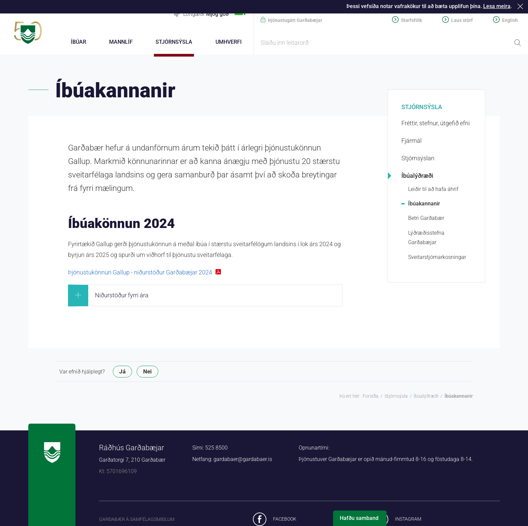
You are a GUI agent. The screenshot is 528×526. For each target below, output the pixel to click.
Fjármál (411, 140)
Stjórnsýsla (421, 106)
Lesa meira (496, 6)
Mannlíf (121, 42)
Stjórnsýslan (417, 158)
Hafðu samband (359, 518)
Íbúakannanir (424, 203)
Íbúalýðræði (417, 175)
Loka (521, 6)
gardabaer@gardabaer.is (242, 459)
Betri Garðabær (426, 218)
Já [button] (122, 371)
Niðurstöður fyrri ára (121, 295)
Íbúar (78, 42)
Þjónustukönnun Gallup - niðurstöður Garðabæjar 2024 (140, 272)
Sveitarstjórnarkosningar (437, 257)
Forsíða (370, 396)
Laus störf (462, 20)
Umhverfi (229, 42)
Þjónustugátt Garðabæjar (295, 20)
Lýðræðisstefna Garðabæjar (426, 237)
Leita (517, 43)
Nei (147, 371)
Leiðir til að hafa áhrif (433, 189)
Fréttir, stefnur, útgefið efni (435, 123)
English (510, 20)
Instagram (408, 519)
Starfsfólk (411, 20)
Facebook (284, 519)
